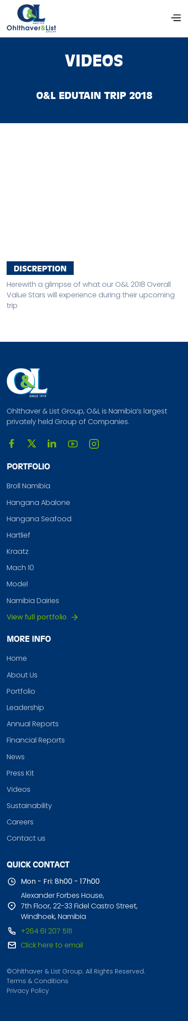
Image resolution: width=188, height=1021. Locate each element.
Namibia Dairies (33, 601)
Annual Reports (33, 724)
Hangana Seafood (39, 519)
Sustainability (29, 806)
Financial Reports (36, 740)
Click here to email (52, 945)
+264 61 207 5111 (46, 931)
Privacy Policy (28, 991)
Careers (20, 822)
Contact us (26, 838)
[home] (31, 18)
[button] (175, 18)
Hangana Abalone (38, 503)
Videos (18, 789)
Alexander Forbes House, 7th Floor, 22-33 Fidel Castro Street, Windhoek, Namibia (79, 906)
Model (17, 584)
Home (17, 658)
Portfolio (21, 691)
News (16, 757)
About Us (22, 675)
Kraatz (18, 551)
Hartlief (18, 535)
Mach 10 (20, 568)
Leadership (25, 708)
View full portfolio (37, 617)
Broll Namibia (28, 486)
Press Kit (20, 773)
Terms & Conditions (37, 981)
